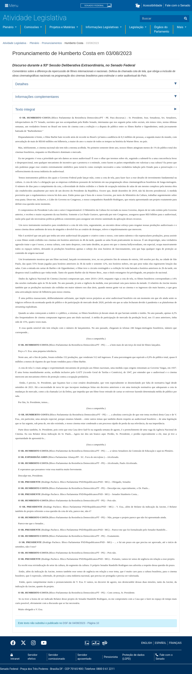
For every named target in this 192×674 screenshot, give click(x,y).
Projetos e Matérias (62, 27)
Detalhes (21, 84)
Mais (180, 27)
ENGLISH (146, 643)
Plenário (8, 27)
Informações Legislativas (102, 27)
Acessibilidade (152, 5)
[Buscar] (185, 18)
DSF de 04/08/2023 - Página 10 (81, 623)
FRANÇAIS (175, 643)
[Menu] (11, 5)
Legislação (136, 27)
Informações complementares (37, 97)
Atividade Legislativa (35, 17)
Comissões (32, 27)
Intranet (14, 657)
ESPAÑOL (160, 643)
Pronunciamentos (52, 43)
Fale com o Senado (177, 5)
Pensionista (111, 657)
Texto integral (25, 109)
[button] (138, 5)
